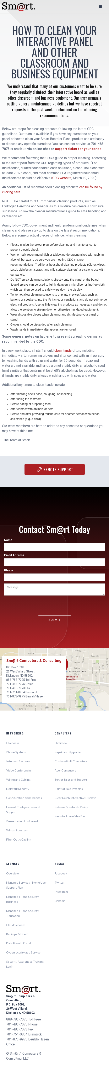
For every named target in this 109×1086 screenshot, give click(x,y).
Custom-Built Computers (71, 761)
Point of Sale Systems (69, 788)
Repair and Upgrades (68, 752)
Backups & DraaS (17, 934)
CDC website (61, 178)
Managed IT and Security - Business (23, 899)
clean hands (63, 351)
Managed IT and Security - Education (23, 913)
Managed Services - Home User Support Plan (26, 885)
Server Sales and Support (71, 779)
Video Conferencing (19, 770)
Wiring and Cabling (18, 779)
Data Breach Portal (18, 943)
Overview (12, 743)
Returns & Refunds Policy (71, 807)
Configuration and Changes (24, 798)
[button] (100, 6)
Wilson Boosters (17, 830)
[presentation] (54, 606)
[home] (18, 7)
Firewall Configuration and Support (23, 809)
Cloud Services (16, 925)
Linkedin (60, 901)
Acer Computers (65, 770)
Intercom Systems (18, 761)
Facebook (61, 873)
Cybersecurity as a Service (23, 952)
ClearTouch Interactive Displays (75, 798)
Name (8, 540)
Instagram (61, 891)
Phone (8, 570)
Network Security (17, 788)
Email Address (14, 555)
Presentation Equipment (22, 821)
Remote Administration (70, 816)
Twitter (60, 882)
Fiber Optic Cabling (18, 839)
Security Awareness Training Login (25, 964)
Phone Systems (16, 752)
